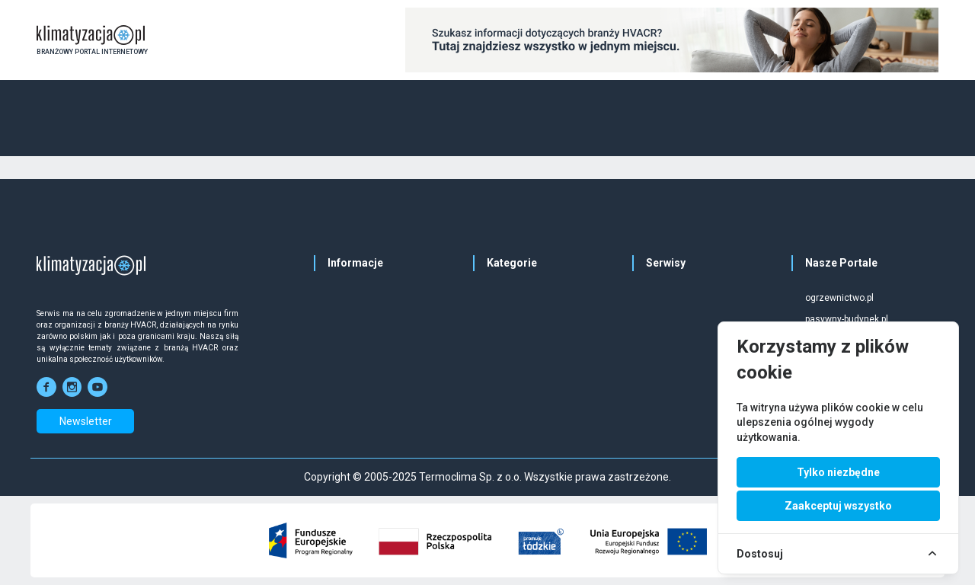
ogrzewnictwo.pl (839, 297)
